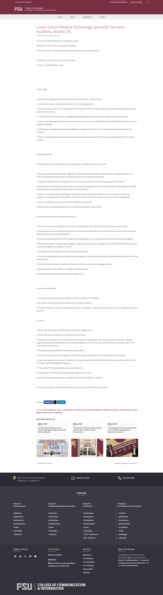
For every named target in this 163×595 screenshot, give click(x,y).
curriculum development (92, 410)
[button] (147, 2)
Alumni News (18, 517)
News (72, 17)
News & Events (34, 8)
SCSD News (53, 513)
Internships (18, 531)
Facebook (48, 402)
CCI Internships (88, 562)
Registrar (86, 573)
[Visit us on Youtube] (35, 557)
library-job (127, 410)
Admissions (87, 555)
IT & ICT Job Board (90, 535)
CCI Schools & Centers (118, 2)
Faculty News (19, 521)
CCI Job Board (88, 566)
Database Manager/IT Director (126, 464)
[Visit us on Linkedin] (30, 557)
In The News (123, 528)
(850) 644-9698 (128, 478)
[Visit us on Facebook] (15, 557)
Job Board (17, 535)
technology (57, 413)
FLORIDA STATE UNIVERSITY (24, 2)
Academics (87, 17)
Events (102, 17)
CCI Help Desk (88, 559)
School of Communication (128, 560)
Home (60, 17)
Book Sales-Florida (44, 464)
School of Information (129, 566)
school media (47, 413)
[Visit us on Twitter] (20, 557)
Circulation (78, 410)
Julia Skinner (46, 36)
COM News (18, 513)
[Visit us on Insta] (25, 557)
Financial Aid (87, 569)
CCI (129, 558)
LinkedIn (62, 402)
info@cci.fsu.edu (82, 478)
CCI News (122, 513)
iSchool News (88, 513)
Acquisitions (68, 410)
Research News (19, 524)
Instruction (114, 410)
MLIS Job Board (50, 410)
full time (106, 410)
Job (120, 410)
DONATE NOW (135, 2)
